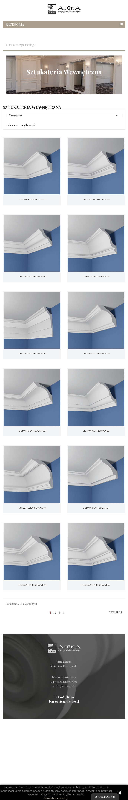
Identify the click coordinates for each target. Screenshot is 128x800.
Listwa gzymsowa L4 (96, 276)
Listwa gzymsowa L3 (32, 276)
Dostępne (64, 115)
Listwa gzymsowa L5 (32, 353)
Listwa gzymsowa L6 (96, 353)
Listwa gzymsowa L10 (32, 507)
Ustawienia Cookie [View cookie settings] (105, 796)
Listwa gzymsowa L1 (32, 199)
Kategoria (15, 24)
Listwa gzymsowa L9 (96, 430)
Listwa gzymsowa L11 (96, 507)
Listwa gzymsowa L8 (32, 430)
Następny (116, 612)
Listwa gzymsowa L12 (32, 585)
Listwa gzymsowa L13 (96, 585)
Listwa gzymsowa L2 (96, 199)
